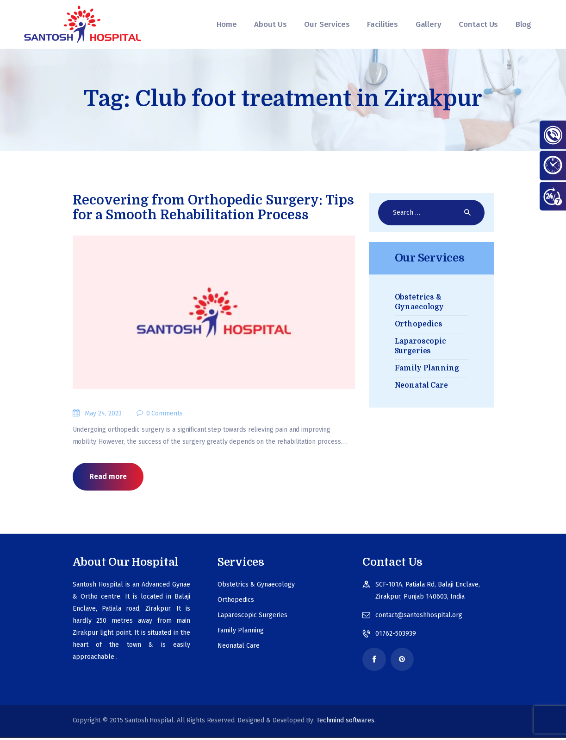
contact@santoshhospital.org (418, 615)
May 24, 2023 (103, 414)
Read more (108, 476)
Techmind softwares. (346, 722)
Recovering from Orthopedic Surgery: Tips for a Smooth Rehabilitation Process (213, 208)
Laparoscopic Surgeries (252, 615)
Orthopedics (419, 324)
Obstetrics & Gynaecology (256, 585)
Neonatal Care (421, 385)
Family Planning (427, 368)
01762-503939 (395, 634)
